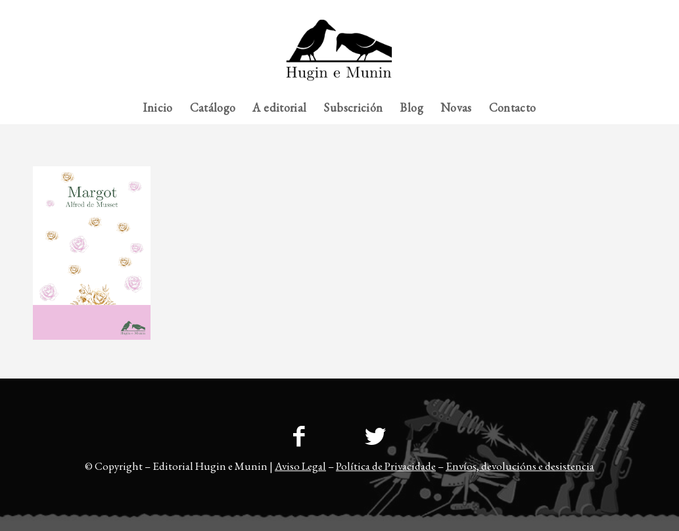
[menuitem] (620, 10)
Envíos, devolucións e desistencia (520, 466)
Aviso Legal (300, 466)
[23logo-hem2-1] (339, 55)
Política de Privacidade (386, 466)
